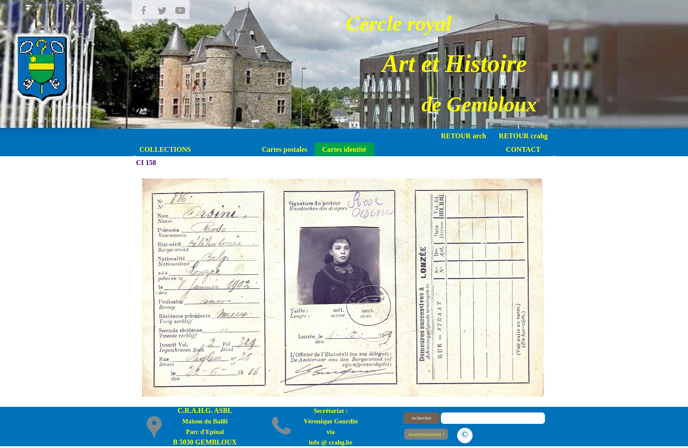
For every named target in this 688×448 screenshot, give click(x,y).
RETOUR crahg (523, 136)
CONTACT (523, 149)
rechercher (421, 418)
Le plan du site (511, 433)
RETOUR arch (463, 136)
